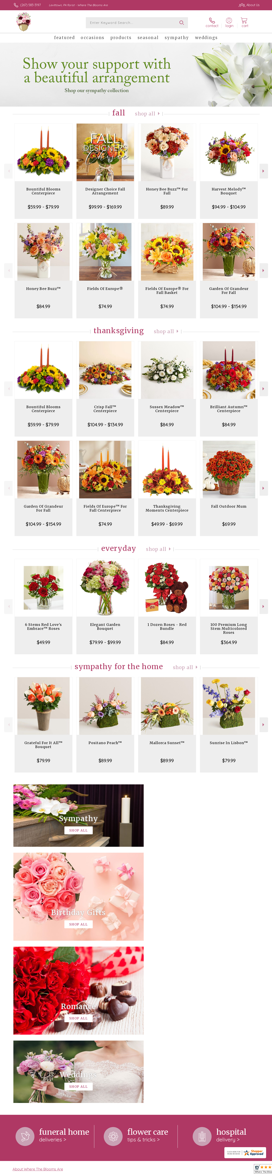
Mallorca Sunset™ (167, 743)
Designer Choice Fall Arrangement (105, 191)
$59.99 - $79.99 (43, 207)
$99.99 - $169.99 (105, 207)
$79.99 (43, 760)
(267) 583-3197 (30, 5)
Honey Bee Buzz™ (43, 288)
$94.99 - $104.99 (229, 207)
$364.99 (229, 642)
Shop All (145, 114)
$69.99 (229, 524)
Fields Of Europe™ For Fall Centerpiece (105, 508)
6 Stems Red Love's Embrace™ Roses (43, 626)
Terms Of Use (173, 1170)
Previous (8, 171)
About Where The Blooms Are (38, 1006)
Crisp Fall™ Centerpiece (105, 409)
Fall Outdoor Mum (229, 506)
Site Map (249, 1170)
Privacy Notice (196, 1170)
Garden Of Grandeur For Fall (229, 290)
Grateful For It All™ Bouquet (43, 745)
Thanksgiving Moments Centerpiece (167, 508)
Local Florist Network (225, 1170)
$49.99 (43, 642)
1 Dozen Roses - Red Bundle (167, 626)
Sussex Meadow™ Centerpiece (167, 409)
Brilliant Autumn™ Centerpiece (229, 409)
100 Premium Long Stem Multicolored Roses (228, 628)
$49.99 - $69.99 (167, 524)
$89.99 (167, 207)
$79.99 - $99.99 (105, 642)
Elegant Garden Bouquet (105, 626)
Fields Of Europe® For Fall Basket (167, 290)
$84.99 (43, 306)
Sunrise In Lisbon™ (229, 743)
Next (264, 171)
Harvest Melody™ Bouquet (229, 191)
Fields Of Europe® (105, 288)
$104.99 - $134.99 (105, 425)
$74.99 (105, 306)
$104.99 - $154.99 (229, 306)
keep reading (121, 1015)
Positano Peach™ (105, 743)
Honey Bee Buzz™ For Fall (167, 191)
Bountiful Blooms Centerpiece (43, 191)
